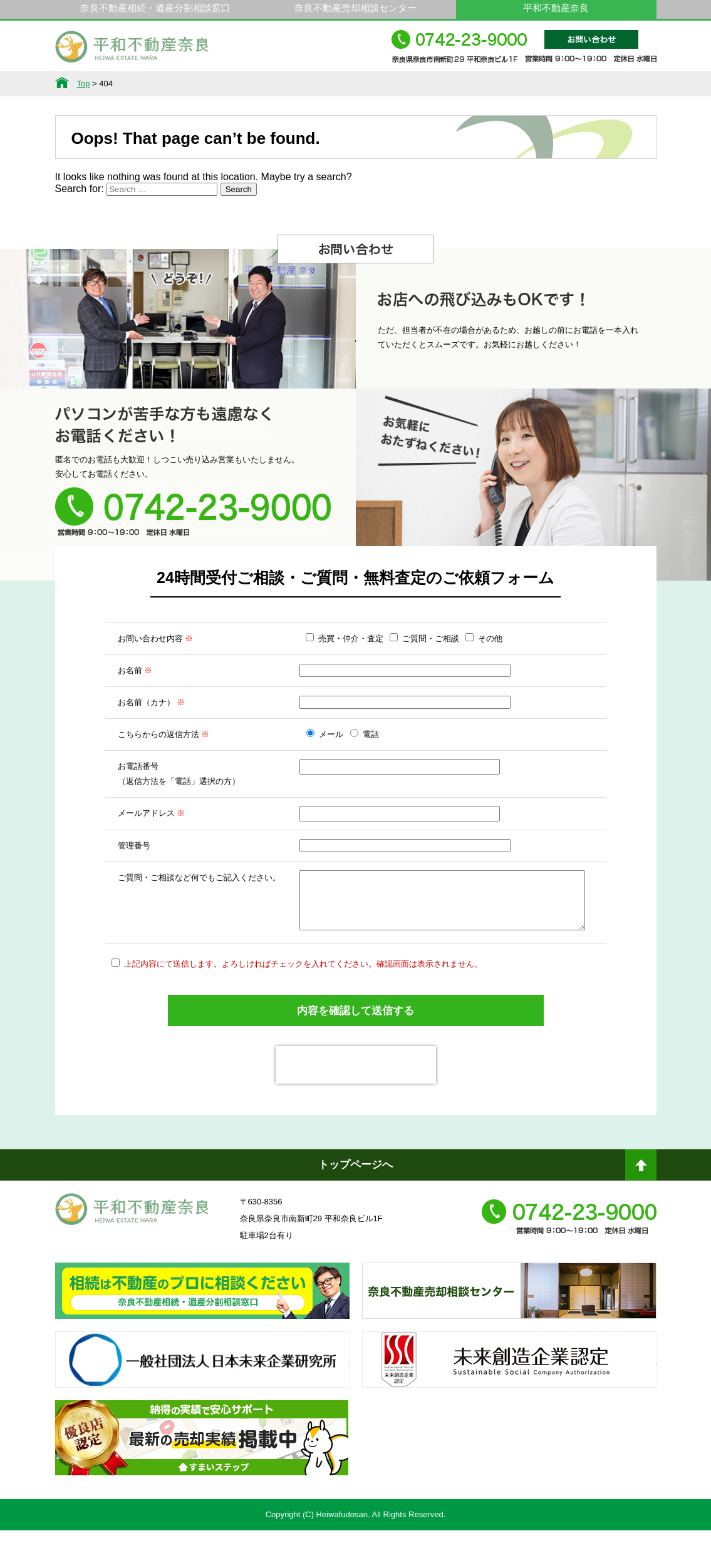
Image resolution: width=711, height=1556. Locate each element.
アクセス (613, 83)
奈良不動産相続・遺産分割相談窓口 (155, 8)
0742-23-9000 (524, 52)
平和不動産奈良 (132, 52)
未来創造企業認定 (509, 1396)
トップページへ (355, 1190)
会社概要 (527, 83)
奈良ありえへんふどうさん (202, 1328)
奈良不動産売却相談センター (355, 8)
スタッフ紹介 (441, 83)
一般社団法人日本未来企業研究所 (202, 1396)
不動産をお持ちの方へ (355, 83)
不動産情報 (98, 83)
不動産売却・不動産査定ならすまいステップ (201, 1474)
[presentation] (356, 1090)
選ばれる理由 (270, 83)
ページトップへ (641, 1195)
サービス (184, 83)
